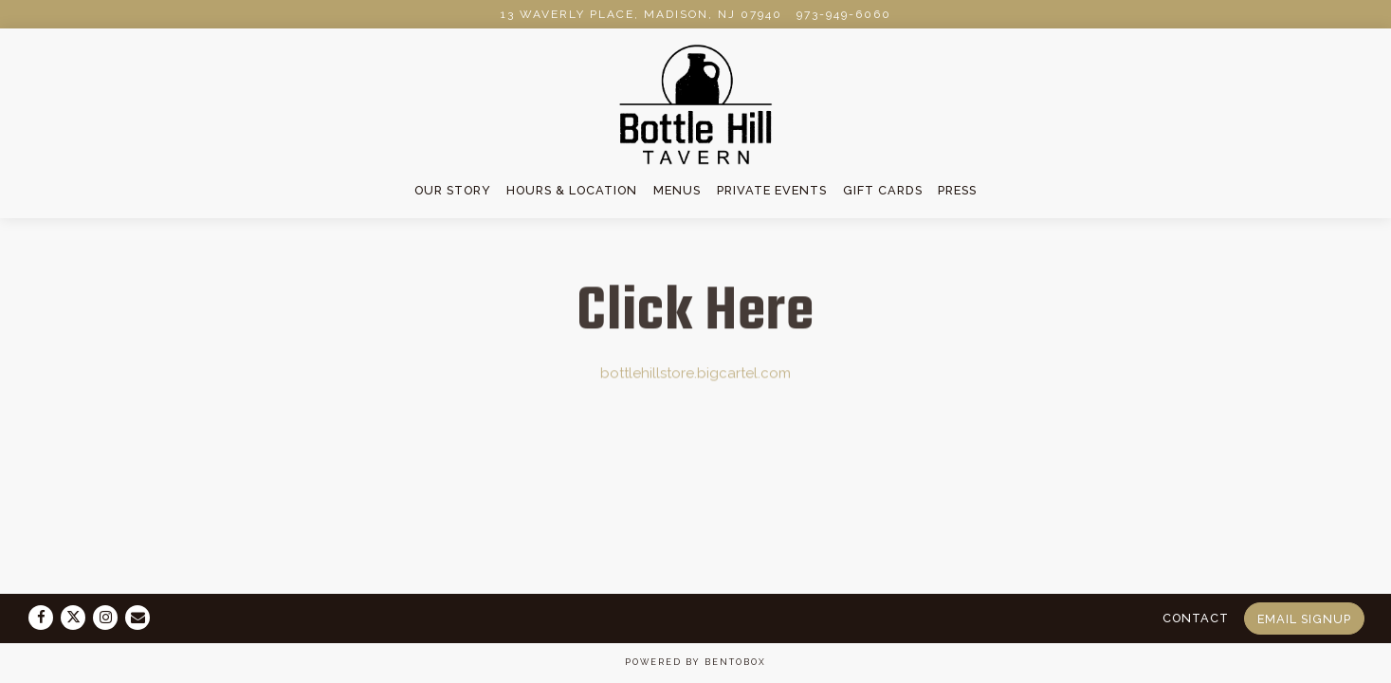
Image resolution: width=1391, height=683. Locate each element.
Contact (1195, 618)
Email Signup (1304, 619)
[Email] (137, 617)
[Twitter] (73, 617)
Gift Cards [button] (883, 190)
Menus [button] (677, 190)
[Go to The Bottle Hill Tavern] (641, 14)
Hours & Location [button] (571, 190)
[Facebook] (40, 617)
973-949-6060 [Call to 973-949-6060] (843, 14)
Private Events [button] (772, 190)
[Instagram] (105, 617)
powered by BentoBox (695, 662)
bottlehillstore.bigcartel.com (695, 373)
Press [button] (957, 190)
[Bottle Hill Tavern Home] (696, 103)
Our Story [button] (452, 190)
